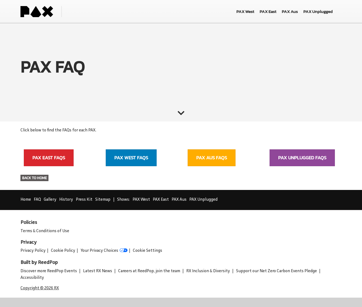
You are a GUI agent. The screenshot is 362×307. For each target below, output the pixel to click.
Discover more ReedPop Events (49, 271)
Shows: (123, 200)
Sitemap (102, 200)
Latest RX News (98, 271)
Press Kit (84, 200)
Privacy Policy (33, 251)
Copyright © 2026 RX (39, 288)
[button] (49, 157)
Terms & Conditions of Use (44, 231)
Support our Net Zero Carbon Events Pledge (277, 271)
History (66, 200)
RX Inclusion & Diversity (208, 271)
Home (25, 200)
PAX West (141, 200)
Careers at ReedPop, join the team (149, 271)
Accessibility (32, 278)
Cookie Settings (147, 251)
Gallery (50, 200)
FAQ (37, 200)
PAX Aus (179, 200)
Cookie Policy (63, 251)
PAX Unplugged (203, 200)
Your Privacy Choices (104, 251)
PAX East (161, 200)
